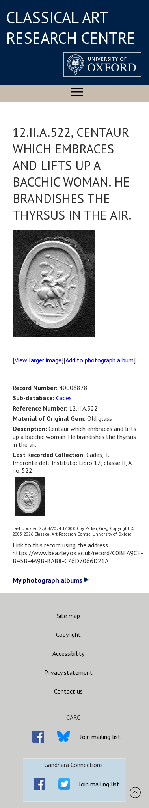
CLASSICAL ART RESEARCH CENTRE (70, 27)
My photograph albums (51, 580)
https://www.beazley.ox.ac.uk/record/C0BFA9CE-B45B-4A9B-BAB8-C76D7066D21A (78, 557)
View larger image (38, 360)
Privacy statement (68, 672)
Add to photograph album (99, 360)
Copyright (68, 634)
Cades (64, 398)
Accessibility (68, 653)
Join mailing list (100, 737)
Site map (68, 616)
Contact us (68, 691)
